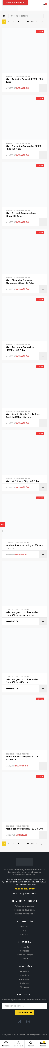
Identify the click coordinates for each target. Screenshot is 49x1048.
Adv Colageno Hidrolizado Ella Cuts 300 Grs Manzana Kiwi (22, 614)
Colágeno (10, 542)
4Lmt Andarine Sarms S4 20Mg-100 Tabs (24, 80)
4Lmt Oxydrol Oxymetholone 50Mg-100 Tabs (21, 214)
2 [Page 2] (9, 21)
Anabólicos (10, 76)
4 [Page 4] (18, 21)
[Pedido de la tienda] (26, 16)
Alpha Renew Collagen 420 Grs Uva (24, 828)
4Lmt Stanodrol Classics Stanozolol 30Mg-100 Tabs (20, 282)
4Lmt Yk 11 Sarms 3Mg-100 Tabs (22, 481)
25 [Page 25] (28, 21)
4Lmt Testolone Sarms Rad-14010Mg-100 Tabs (21, 349)
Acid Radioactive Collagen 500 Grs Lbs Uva (24, 547)
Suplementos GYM (23, 76)
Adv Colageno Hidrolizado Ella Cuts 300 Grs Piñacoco (22, 681)
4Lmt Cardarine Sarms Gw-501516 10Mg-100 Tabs (23, 147)
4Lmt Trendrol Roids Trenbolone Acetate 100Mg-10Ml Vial (23, 416)
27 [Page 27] (37, 21)
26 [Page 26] (32, 21)
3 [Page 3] (13, 21)
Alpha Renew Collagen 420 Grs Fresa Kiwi (22, 758)
